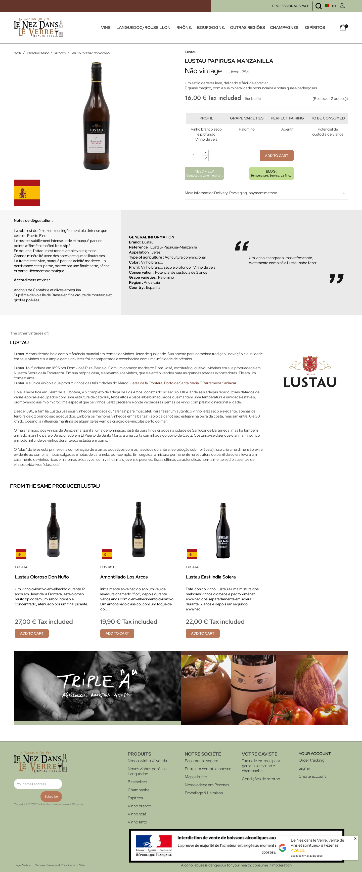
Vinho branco (139, 806)
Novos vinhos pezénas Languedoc (147, 771)
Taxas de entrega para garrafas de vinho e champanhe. (261, 765)
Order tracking (311, 760)
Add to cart (276, 166)
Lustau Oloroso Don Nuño (42, 577)
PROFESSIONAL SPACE (290, 6)
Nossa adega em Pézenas (207, 784)
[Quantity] (194, 165)
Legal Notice (22, 865)
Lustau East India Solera (211, 577)
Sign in (304, 768)
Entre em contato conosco (208, 768)
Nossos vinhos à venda (147, 760)
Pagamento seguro (201, 760)
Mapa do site (196, 776)
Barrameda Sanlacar (219, 383)
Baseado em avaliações (307, 855)
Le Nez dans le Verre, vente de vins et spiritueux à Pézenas (317, 843)
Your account (315, 753)
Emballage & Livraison (204, 793)
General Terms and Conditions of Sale (60, 865)
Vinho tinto (137, 822)
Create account (312, 776)
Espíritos (135, 798)
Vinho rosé (137, 814)
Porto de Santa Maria (181, 383)
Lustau (190, 52)
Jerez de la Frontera (146, 383)
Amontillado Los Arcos (124, 577)
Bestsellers (137, 781)
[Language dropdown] (321, 6)
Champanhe (139, 790)
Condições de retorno (261, 778)
